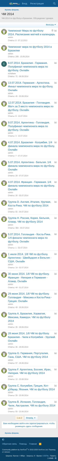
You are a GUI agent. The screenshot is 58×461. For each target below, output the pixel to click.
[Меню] (4, 3)
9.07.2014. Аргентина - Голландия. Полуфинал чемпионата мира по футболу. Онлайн (29, 126)
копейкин (12, 73)
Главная (33, 444)
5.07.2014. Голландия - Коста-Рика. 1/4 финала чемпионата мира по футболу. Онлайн (29, 238)
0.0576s (46, 456)
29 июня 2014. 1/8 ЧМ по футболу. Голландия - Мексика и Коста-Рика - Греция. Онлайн (30, 297)
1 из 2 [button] (19, 418)
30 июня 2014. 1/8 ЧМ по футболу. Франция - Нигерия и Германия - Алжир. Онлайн (29, 277)
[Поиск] (54, 3)
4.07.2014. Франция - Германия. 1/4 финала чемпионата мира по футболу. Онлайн (31, 186)
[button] (3, 439)
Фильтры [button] (50, 25)
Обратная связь (9, 444)
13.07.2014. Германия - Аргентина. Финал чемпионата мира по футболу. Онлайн (30, 86)
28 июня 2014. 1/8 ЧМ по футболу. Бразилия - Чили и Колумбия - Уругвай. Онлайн (32, 337)
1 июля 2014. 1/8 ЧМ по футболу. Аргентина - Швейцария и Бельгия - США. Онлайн (29, 258)
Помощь (23, 444)
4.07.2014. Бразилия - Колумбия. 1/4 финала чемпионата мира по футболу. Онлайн (31, 146)
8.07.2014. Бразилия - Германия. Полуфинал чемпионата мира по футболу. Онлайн (28, 67)
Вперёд (31, 418)
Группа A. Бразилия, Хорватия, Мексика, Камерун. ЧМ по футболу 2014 (29, 317)
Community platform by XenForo (25, 450)
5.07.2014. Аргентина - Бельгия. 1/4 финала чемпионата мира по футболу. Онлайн (31, 166)
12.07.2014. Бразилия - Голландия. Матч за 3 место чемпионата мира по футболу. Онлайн (30, 106)
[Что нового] (48, 3)
